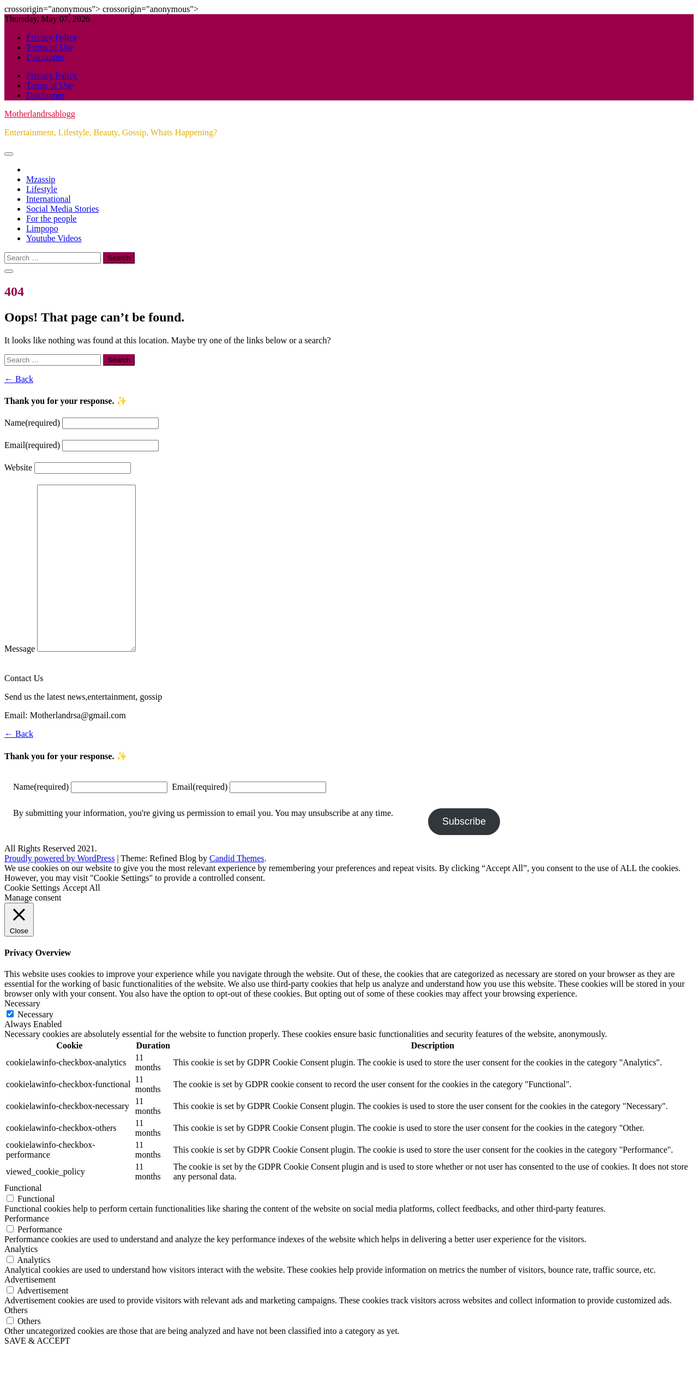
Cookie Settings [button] (32, 920)
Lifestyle (41, 189)
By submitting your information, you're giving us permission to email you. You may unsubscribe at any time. (203, 845)
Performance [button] (26, 1251)
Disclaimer (45, 57)
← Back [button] (18, 379)
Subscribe (464, 854)
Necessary (35, 1047)
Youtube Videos (54, 238)
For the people (51, 218)
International (48, 199)
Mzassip (40, 179)
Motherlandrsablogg (39, 113)
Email (32, 445)
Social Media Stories (62, 208)
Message (19, 681)
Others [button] (16, 1343)
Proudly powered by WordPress (59, 891)
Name (32, 422)
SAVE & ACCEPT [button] (37, 1373)
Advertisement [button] (30, 1312)
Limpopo (42, 228)
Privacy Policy (51, 37)
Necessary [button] (22, 1036)
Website (18, 467)
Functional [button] (22, 1220)
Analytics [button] (21, 1281)
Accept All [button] (81, 920)
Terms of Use (49, 47)
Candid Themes (236, 891)
